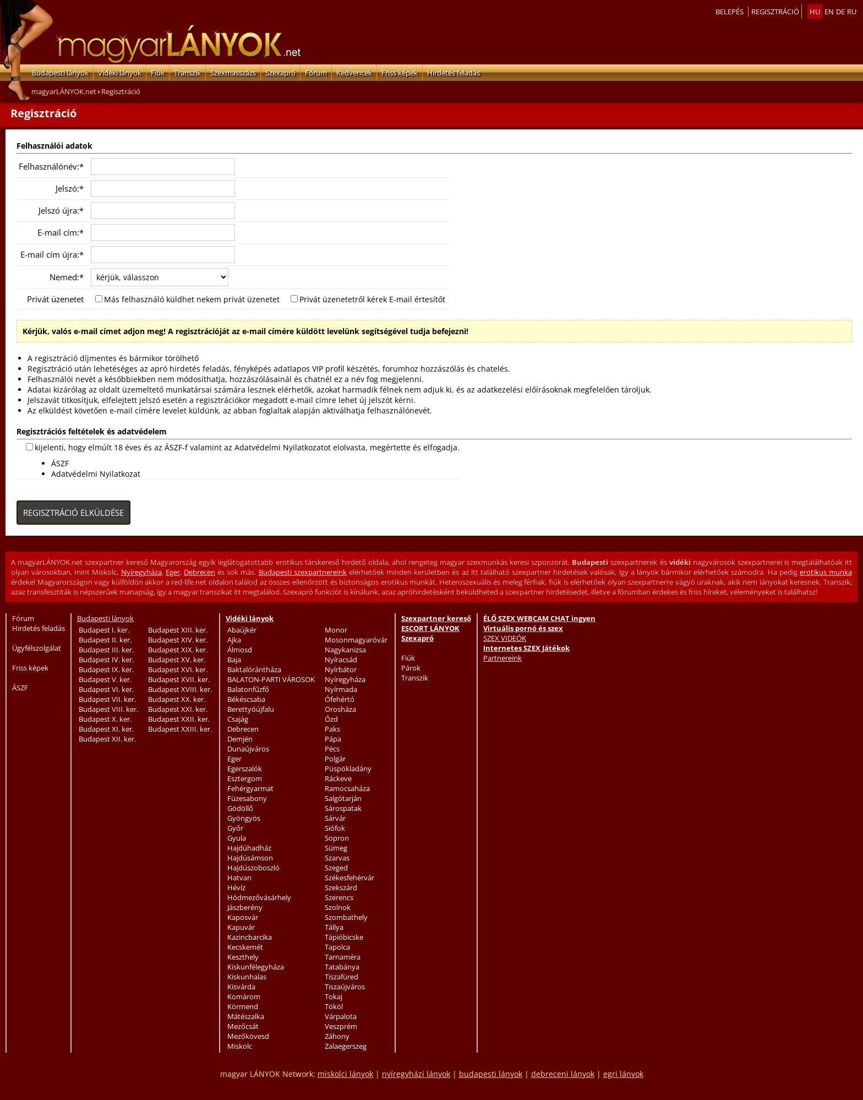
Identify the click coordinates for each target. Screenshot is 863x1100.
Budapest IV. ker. (106, 660)
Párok (410, 668)
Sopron (337, 838)
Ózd (331, 719)
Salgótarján (343, 798)
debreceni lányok (562, 1074)
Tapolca (337, 947)
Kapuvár (241, 927)
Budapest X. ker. (105, 719)
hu (815, 12)
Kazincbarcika (249, 937)
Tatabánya (342, 967)
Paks (332, 729)
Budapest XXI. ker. (177, 709)
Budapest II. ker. (105, 640)
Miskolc (239, 1046)
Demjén (240, 739)
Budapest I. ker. (104, 630)
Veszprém (341, 1026)
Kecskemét (245, 947)
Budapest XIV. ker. (177, 640)
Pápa (333, 739)
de (840, 12)
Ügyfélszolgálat (36, 648)
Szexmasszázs (233, 73)
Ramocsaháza (347, 788)
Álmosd (239, 650)
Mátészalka (245, 1016)
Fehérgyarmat (250, 788)
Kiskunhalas (246, 977)
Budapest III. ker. (106, 650)
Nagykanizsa (345, 650)
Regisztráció (775, 12)
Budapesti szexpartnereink (303, 572)
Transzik (187, 73)
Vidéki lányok (119, 73)
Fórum (316, 73)
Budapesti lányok (60, 73)
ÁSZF (60, 463)
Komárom (243, 996)
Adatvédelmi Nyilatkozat (95, 474)
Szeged (336, 868)
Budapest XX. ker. (176, 699)
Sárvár (335, 818)
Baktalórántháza (254, 669)
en (829, 12)
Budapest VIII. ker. (108, 709)
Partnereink (502, 658)
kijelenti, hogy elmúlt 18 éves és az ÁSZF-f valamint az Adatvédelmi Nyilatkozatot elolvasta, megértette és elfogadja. (247, 447)
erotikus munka (826, 572)
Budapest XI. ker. (106, 729)
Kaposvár (242, 917)
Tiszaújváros (345, 987)
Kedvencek (354, 73)
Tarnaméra (343, 957)
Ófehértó (339, 699)
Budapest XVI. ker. (177, 669)
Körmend (242, 1006)
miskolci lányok (345, 1074)
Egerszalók (244, 769)
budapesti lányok (490, 1074)
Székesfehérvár (349, 878)
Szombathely (346, 917)
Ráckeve (338, 778)
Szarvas (337, 858)
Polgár (335, 759)
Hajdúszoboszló (253, 868)
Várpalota (341, 1016)
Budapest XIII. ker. (177, 630)
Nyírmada (341, 689)
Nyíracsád (341, 660)
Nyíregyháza (141, 572)
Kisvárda (241, 987)
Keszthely (243, 957)
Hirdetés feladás (453, 73)
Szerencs (339, 897)
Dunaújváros (248, 749)
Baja (234, 660)
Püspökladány (348, 769)
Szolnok (338, 907)
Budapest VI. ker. (106, 689)
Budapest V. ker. (105, 679)
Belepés (729, 12)
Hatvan (239, 878)
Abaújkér (241, 630)
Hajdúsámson (250, 858)
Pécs (332, 749)
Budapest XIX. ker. (177, 650)
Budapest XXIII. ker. (180, 729)
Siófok (335, 828)
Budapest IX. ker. (106, 669)
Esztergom (244, 778)
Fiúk (158, 73)
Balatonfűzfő (248, 689)
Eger (173, 572)
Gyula (236, 838)
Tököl (334, 1006)
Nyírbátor (341, 669)
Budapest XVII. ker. (179, 679)
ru (851, 12)
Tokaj (333, 996)
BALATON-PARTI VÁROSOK (271, 679)
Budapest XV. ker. (176, 660)
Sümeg (336, 848)
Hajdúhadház (249, 848)
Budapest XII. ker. (107, 739)
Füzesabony (247, 798)
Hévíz (236, 887)
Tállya (334, 927)
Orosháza (340, 709)
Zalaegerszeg (346, 1046)
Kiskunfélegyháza (255, 967)
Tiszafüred (341, 977)
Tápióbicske (344, 937)
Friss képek (399, 73)
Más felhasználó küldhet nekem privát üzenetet (192, 299)
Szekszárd (341, 887)
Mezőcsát (243, 1026)
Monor (336, 630)
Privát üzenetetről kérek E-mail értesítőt (372, 299)
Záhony (337, 1036)
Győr (235, 828)
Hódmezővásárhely (259, 897)
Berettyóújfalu (250, 709)
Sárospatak (343, 808)
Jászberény (245, 907)
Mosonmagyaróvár (356, 640)
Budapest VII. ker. (107, 699)
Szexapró (280, 73)
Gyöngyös (243, 818)
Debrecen (199, 572)
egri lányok (623, 1074)
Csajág (237, 719)
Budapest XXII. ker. (179, 719)
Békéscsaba (246, 699)
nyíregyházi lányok (416, 1074)
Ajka (234, 640)
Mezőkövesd (248, 1036)
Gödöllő (240, 808)
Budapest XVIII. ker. (180, 689)
